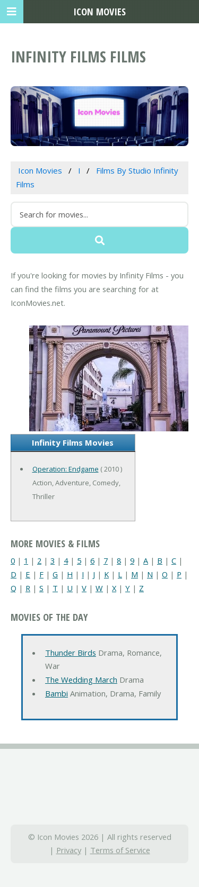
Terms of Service (120, 850)
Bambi (56, 693)
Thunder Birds (70, 652)
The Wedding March (81, 679)
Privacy (68, 850)
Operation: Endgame (65, 469)
